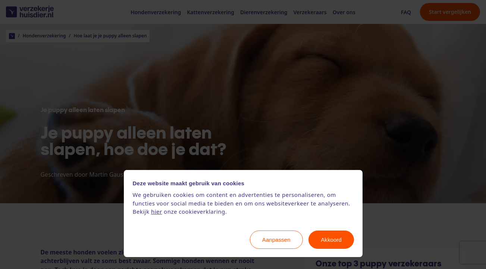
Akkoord (331, 239)
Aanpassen (276, 239)
